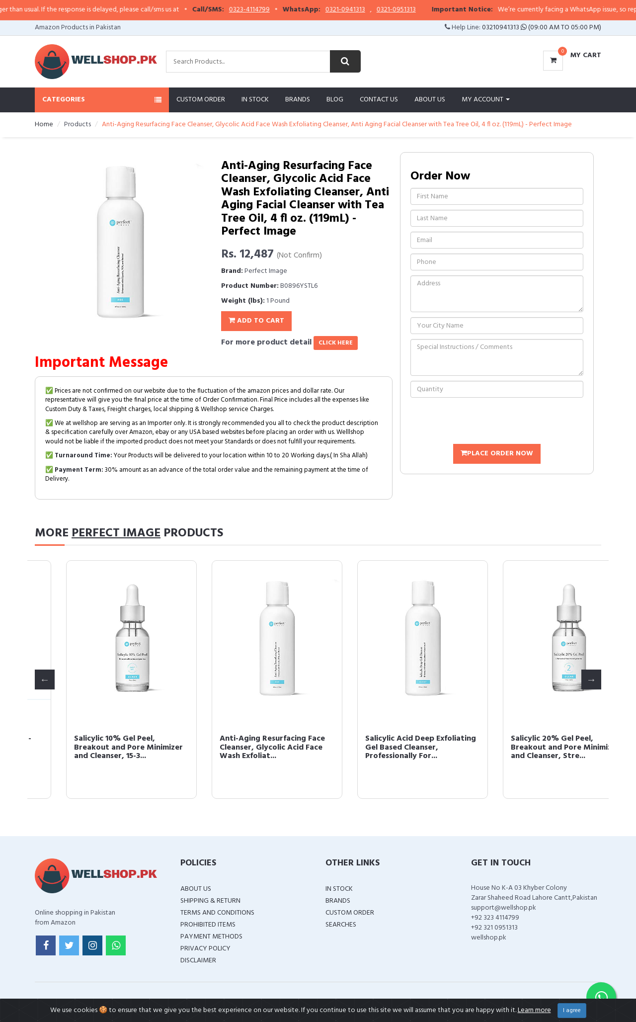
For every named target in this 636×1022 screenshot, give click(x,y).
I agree (572, 1011)
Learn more (534, 1010)
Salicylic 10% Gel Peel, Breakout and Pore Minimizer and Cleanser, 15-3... (388, 747)
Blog (334, 99)
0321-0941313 (360, 10)
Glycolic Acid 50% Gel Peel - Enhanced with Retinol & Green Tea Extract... (94, 747)
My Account (486, 99)
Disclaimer (198, 960)
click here (335, 343)
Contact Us (379, 99)
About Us (429, 99)
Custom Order (200, 99)
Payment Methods (211, 936)
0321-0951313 (410, 10)
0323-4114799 (263, 10)
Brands (297, 99)
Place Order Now (497, 453)
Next (591, 679)
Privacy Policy (205, 948)
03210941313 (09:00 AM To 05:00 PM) (541, 27)
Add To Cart (256, 321)
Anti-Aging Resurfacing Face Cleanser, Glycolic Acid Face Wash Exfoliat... (532, 747)
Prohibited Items (208, 925)
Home (44, 124)
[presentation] (485, 422)
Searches (340, 925)
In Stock (255, 99)
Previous (45, 679)
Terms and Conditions (217, 913)
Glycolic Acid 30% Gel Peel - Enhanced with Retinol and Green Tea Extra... (239, 747)
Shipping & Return (210, 901)
